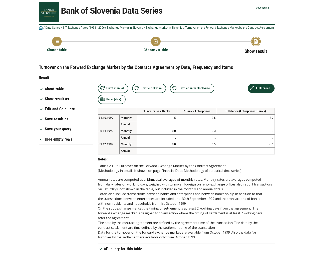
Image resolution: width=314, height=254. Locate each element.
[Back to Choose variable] (155, 44)
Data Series (52, 27)
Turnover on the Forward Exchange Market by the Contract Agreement (229, 27)
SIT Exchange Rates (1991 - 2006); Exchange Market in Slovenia (103, 27)
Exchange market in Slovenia (164, 27)
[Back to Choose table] (57, 44)
